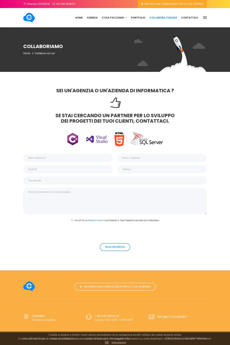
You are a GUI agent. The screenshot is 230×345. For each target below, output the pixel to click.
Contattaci (189, 17)
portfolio (138, 17)
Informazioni (119, 342)
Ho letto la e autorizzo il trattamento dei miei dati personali (117, 220)
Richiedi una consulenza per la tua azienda (172, 3)
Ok (106, 342)
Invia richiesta (115, 247)
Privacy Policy (96, 220)
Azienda (92, 17)
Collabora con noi (163, 17)
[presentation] (115, 232)
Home (79, 17)
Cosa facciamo (114, 17)
